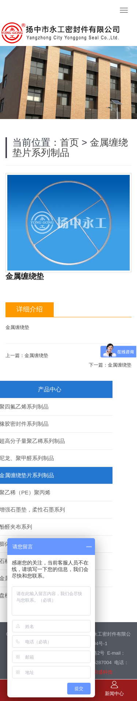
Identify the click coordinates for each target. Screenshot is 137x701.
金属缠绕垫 (36, 331)
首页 (69, 118)
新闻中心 (114, 688)
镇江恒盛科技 (98, 648)
